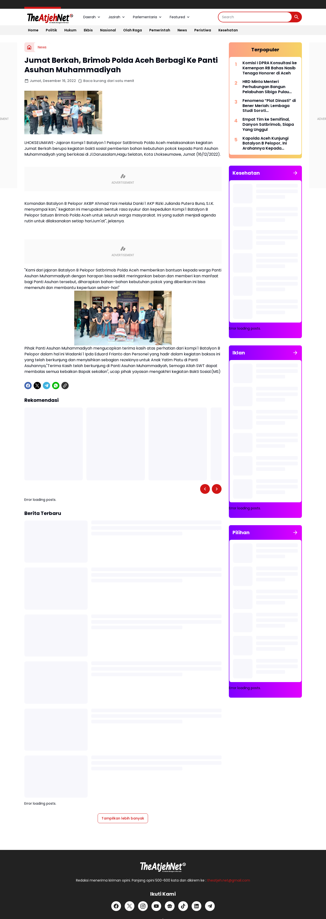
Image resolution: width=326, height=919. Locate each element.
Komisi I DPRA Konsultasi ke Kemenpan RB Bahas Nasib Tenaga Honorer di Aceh (269, 68)
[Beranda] (29, 47)
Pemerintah (159, 30)
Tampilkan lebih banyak (123, 818)
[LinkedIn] (196, 906)
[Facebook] (28, 385)
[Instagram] (143, 906)
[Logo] (163, 865)
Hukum (70, 30)
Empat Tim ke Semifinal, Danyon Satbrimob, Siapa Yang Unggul (268, 124)
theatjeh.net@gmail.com (228, 880)
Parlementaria (147, 17)
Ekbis (88, 30)
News (182, 30)
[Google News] (170, 906)
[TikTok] (183, 906)
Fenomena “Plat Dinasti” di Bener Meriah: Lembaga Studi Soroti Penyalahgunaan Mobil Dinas (269, 105)
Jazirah (117, 17)
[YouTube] (156, 906)
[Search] (255, 17)
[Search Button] (296, 17)
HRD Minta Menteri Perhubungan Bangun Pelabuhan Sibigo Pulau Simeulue (265, 86)
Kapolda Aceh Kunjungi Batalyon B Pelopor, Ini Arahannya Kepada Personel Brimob (265, 143)
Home (33, 30)
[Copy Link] (65, 385)
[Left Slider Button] (205, 489)
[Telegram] (46, 385)
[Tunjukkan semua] (295, 173)
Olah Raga (132, 30)
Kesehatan (228, 30)
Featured (180, 17)
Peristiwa (202, 30)
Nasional (108, 30)
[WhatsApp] (55, 385)
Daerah (92, 17)
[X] (37, 385)
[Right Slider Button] (217, 489)
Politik (51, 30)
